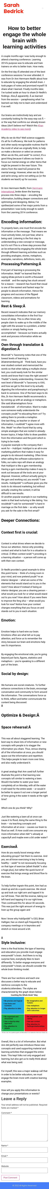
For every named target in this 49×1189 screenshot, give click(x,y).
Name (4, 1146)
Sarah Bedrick (14, 8)
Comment (6, 1113)
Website (5, 1166)
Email (4, 1156)
